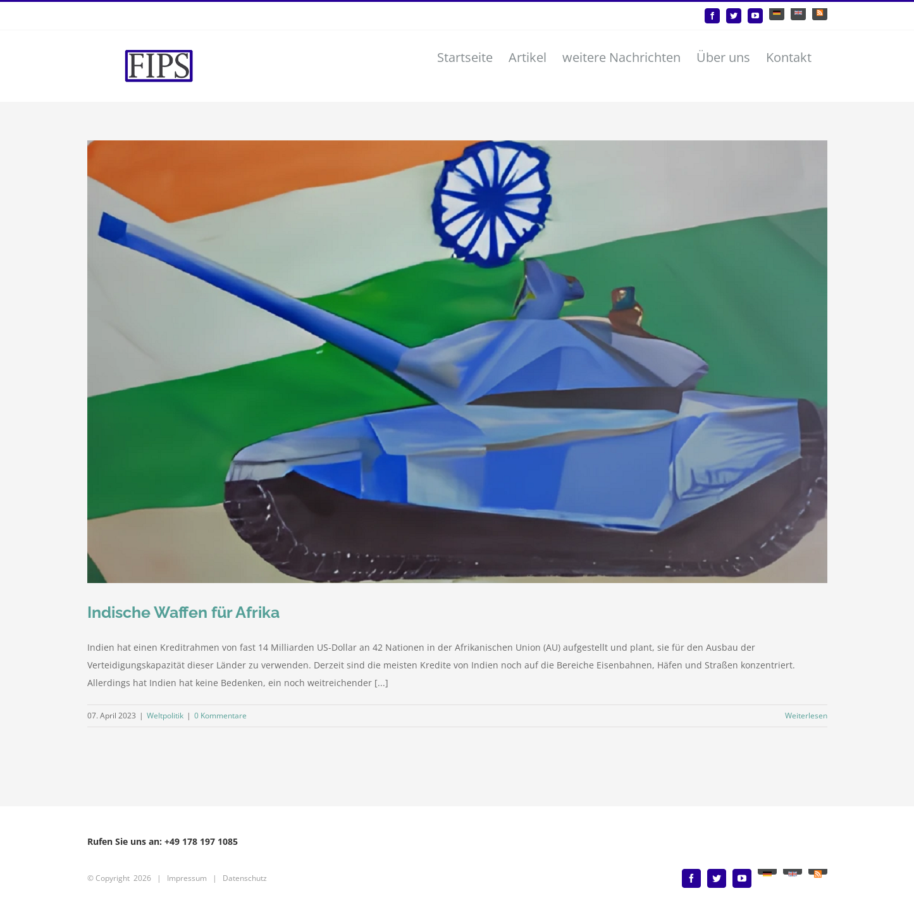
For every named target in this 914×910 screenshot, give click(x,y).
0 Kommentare (220, 715)
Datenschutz (245, 878)
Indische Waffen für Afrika (183, 612)
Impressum (187, 878)
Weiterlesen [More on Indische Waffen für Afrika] (806, 715)
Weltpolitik (165, 715)
